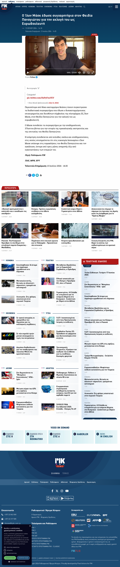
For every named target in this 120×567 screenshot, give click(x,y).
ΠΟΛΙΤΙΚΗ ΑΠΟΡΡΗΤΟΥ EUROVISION (65, 558)
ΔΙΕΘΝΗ (9, 368)
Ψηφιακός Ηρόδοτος (77, 482)
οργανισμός (70, 1)
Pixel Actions (82, 563)
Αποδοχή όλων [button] (10, 558)
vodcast (62, 1)
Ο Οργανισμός (36, 515)
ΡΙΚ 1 (33, 528)
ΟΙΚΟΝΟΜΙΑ (10, 313)
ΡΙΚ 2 (33, 530)
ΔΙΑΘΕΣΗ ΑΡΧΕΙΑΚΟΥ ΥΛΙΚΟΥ (46, 558)
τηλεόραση (20, 1)
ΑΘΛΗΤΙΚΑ (50, 368)
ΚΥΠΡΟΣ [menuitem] (24, 7)
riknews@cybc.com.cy (12, 523)
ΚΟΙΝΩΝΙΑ (10, 261)
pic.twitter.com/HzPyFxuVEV (40, 98)
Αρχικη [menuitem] (18, 7)
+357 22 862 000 (10, 515)
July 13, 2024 (53, 103)
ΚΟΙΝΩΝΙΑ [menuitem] (31, 7)
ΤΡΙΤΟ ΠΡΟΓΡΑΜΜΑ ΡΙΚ (40, 544)
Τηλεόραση (44, 482)
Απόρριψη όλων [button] (23, 558)
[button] (5, 547)
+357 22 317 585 (10, 519)
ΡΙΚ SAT (34, 536)
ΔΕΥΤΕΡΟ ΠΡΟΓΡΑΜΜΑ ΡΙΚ (41, 541)
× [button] (30, 526)
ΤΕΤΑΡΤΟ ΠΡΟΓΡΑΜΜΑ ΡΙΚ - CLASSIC (45, 546)
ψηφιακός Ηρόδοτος (50, 1)
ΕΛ (110, 7)
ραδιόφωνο (29, 1)
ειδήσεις (12, 1)
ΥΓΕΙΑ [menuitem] (56, 7)
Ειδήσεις (35, 482)
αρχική (4, 1)
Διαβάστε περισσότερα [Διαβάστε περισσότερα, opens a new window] (19, 544)
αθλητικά (38, 1)
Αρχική (27, 482)
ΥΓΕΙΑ (48, 313)
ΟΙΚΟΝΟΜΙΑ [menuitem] (48, 7)
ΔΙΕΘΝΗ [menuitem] (71, 7)
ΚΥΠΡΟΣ (94, 35)
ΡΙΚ (85, 270)
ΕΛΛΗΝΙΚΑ (55, 473)
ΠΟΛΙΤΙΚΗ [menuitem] (40, 7)
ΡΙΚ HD (34, 533)
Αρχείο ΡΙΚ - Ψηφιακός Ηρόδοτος (43, 517)
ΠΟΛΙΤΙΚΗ (50, 261)
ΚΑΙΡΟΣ (86, 353)
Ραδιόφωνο (54, 482)
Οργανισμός (91, 482)
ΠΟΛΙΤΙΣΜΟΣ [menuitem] (63, 7)
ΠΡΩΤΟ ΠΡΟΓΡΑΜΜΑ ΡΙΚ (40, 538)
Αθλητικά (64, 482)
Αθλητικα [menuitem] (78, 7)
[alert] (17, 544)
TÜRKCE (65, 473)
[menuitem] (84, 7)
